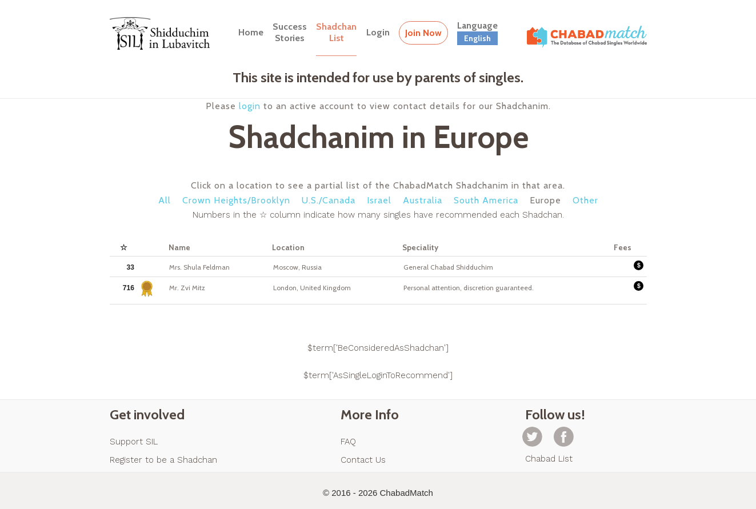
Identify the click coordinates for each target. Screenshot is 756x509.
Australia (422, 200)
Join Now (423, 32)
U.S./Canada (328, 200)
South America (486, 200)
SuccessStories (290, 32)
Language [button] (477, 32)
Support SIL (134, 441)
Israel (379, 200)
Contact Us (363, 460)
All (164, 200)
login (250, 106)
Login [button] (378, 32)
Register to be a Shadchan (163, 460)
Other (585, 200)
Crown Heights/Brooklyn (236, 200)
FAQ (348, 441)
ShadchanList (336, 32)
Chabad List (549, 459)
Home (250, 32)
